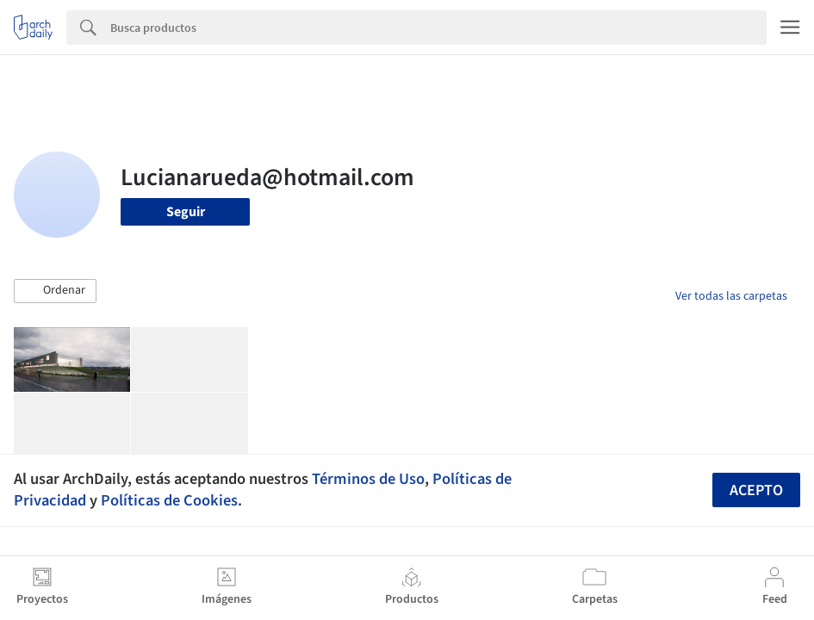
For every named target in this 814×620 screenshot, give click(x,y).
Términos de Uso (368, 479)
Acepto (756, 490)
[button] (55, 291)
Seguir (185, 211)
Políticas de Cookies (169, 500)
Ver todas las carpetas (731, 296)
